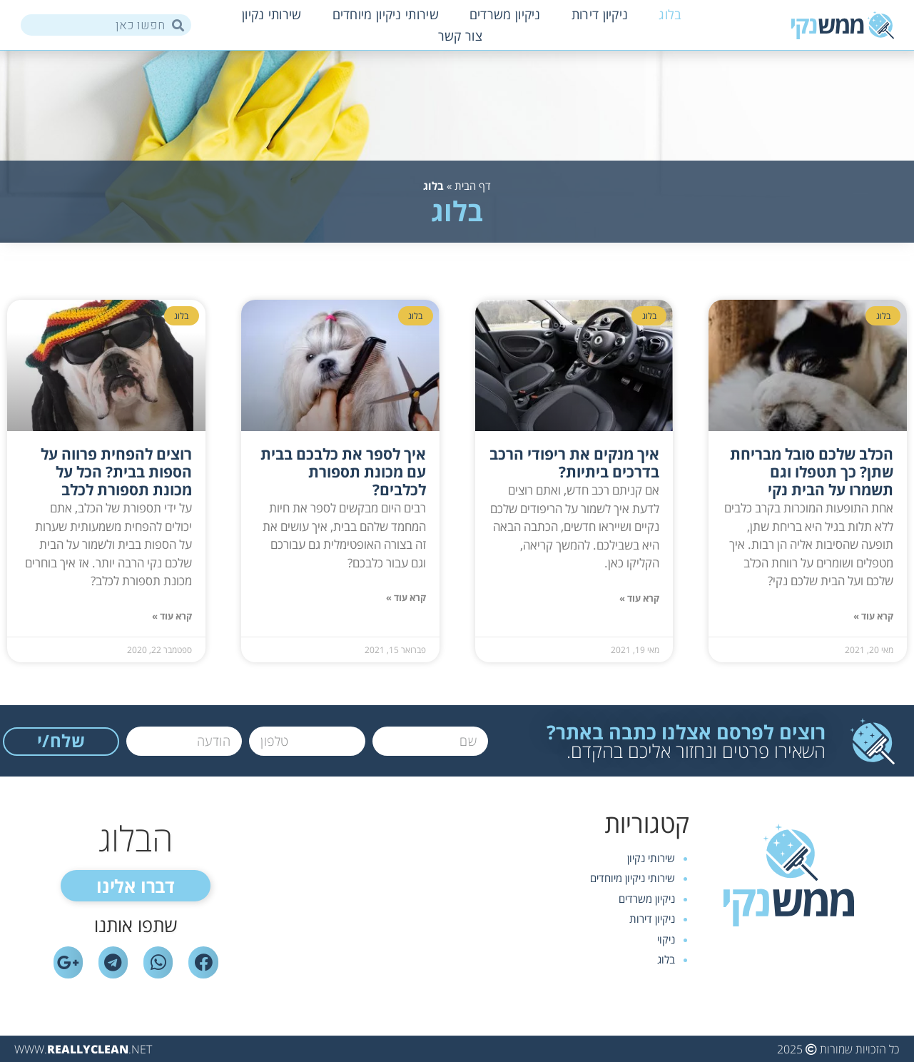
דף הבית (473, 185)
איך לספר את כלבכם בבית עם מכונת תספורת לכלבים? (343, 472)
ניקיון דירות (600, 14)
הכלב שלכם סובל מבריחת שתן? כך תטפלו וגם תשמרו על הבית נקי (811, 472)
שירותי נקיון (272, 14)
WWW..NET (83, 1049)
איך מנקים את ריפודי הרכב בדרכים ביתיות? (574, 463)
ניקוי (666, 939)
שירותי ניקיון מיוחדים (385, 14)
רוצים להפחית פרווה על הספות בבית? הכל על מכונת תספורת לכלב (116, 472)
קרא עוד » (873, 616)
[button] (135, 885)
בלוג (670, 14)
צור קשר (460, 35)
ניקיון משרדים (505, 14)
